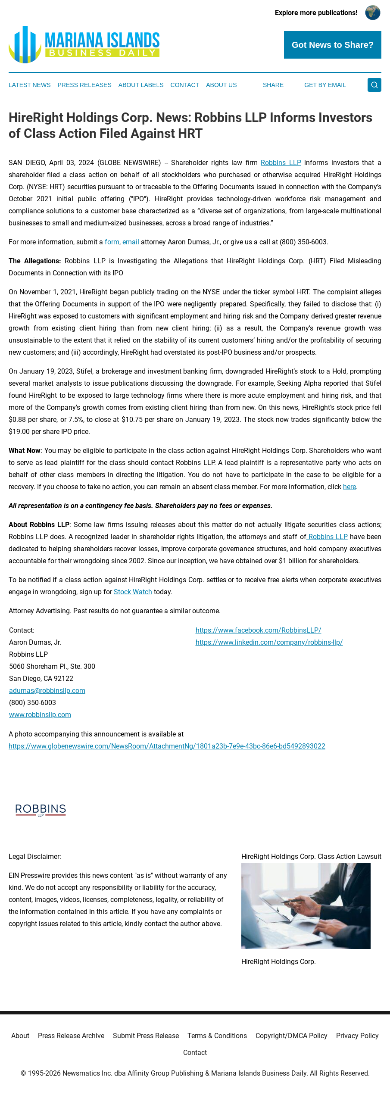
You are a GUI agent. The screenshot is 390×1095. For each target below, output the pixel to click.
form (112, 242)
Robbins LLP (281, 163)
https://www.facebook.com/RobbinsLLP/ (258, 630)
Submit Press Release (146, 1036)
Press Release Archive (71, 1036)
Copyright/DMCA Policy (292, 1036)
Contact (185, 84)
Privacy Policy (357, 1036)
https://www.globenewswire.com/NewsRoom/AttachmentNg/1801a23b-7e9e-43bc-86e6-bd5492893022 (167, 746)
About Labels (141, 84)
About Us (221, 84)
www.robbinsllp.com (40, 715)
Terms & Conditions (217, 1036)
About (20, 1036)
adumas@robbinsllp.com (47, 690)
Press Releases (85, 84)
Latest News (30, 84)
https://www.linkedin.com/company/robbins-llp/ (269, 642)
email (130, 242)
